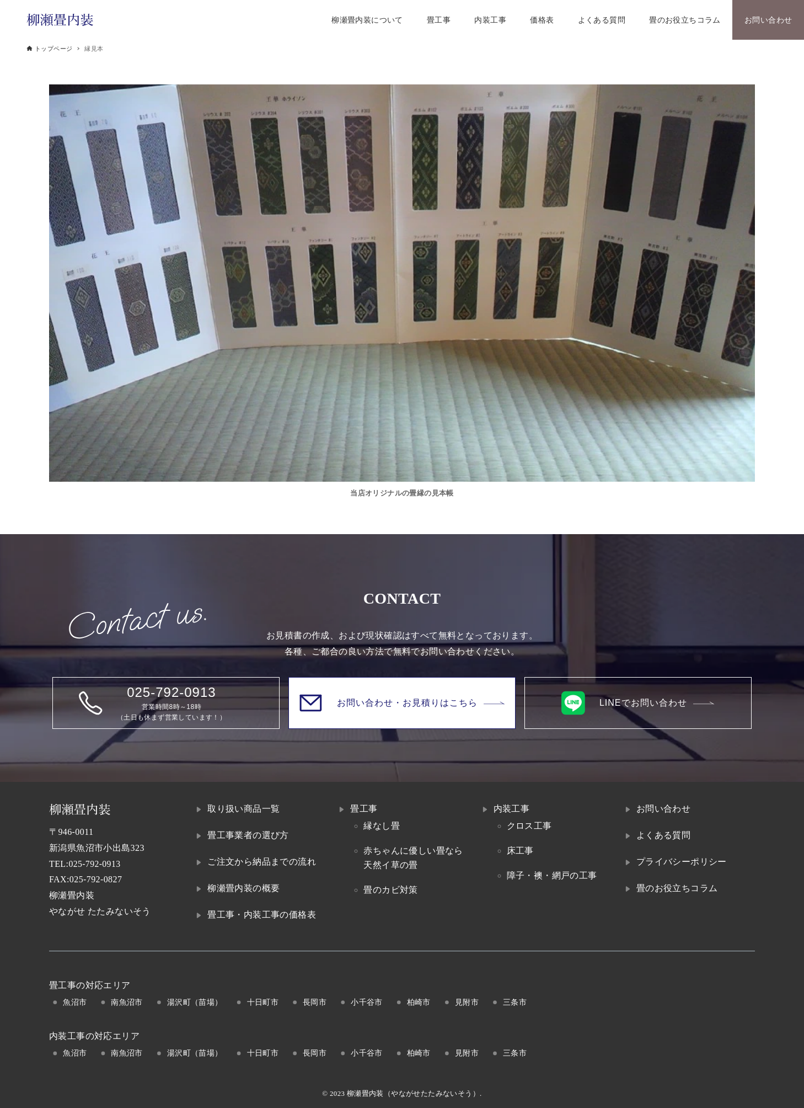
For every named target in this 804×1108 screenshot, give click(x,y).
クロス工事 (529, 825)
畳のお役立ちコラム (677, 888)
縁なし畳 (381, 825)
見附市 (467, 1002)
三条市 (515, 1002)
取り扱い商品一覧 (243, 808)
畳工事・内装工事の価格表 (261, 914)
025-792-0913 (94, 864)
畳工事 (363, 808)
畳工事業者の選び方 (248, 835)
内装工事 (512, 808)
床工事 (520, 850)
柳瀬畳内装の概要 (243, 888)
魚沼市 (75, 1002)
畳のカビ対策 (390, 889)
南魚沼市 (127, 1002)
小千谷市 (367, 1002)
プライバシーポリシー (681, 861)
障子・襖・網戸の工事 (552, 875)
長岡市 (314, 1002)
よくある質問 (663, 835)
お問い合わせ (663, 808)
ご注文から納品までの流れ (261, 861)
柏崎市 (419, 1002)
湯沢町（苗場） (195, 1002)
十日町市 (263, 1002)
